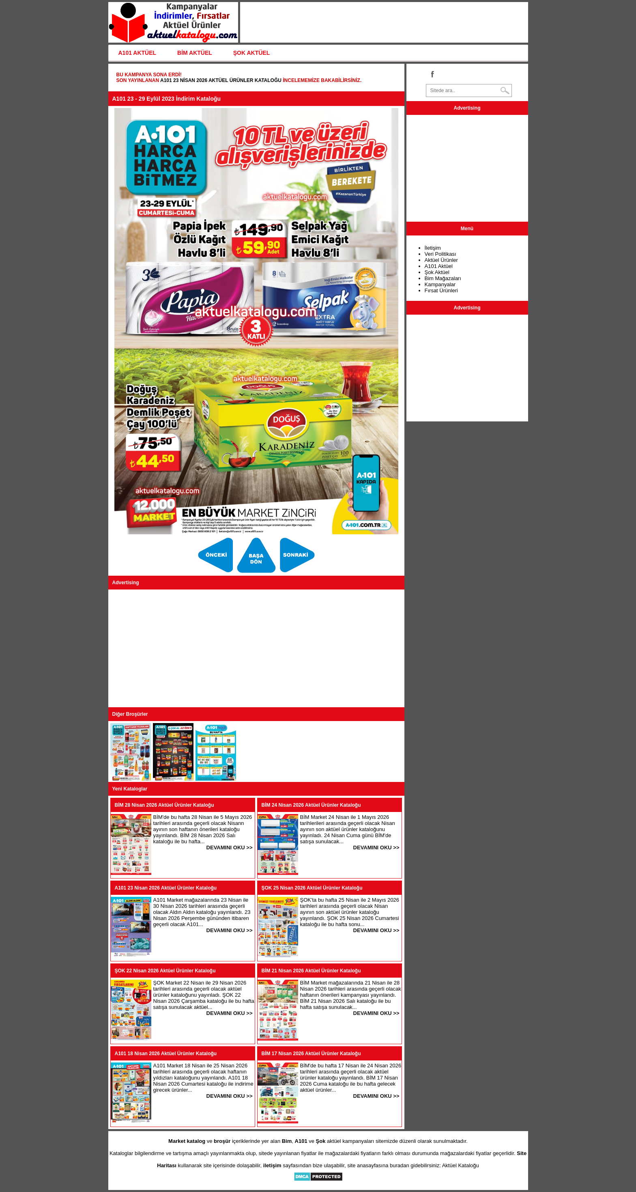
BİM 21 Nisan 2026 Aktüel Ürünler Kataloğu (311, 971)
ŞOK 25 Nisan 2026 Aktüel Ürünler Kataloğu (312, 888)
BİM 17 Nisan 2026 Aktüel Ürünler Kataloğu (311, 1053)
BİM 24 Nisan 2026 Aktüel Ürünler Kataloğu (311, 805)
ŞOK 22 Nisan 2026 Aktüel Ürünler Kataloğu (165, 971)
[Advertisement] (256, 648)
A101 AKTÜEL (137, 53)
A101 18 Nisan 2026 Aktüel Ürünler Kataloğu (166, 1053)
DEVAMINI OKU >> (229, 847)
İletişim (433, 248)
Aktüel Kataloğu (460, 1165)
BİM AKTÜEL (194, 53)
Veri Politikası (440, 254)
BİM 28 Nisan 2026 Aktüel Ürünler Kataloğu (164, 805)
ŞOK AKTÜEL (251, 53)
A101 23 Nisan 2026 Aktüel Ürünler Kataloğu (220, 80)
